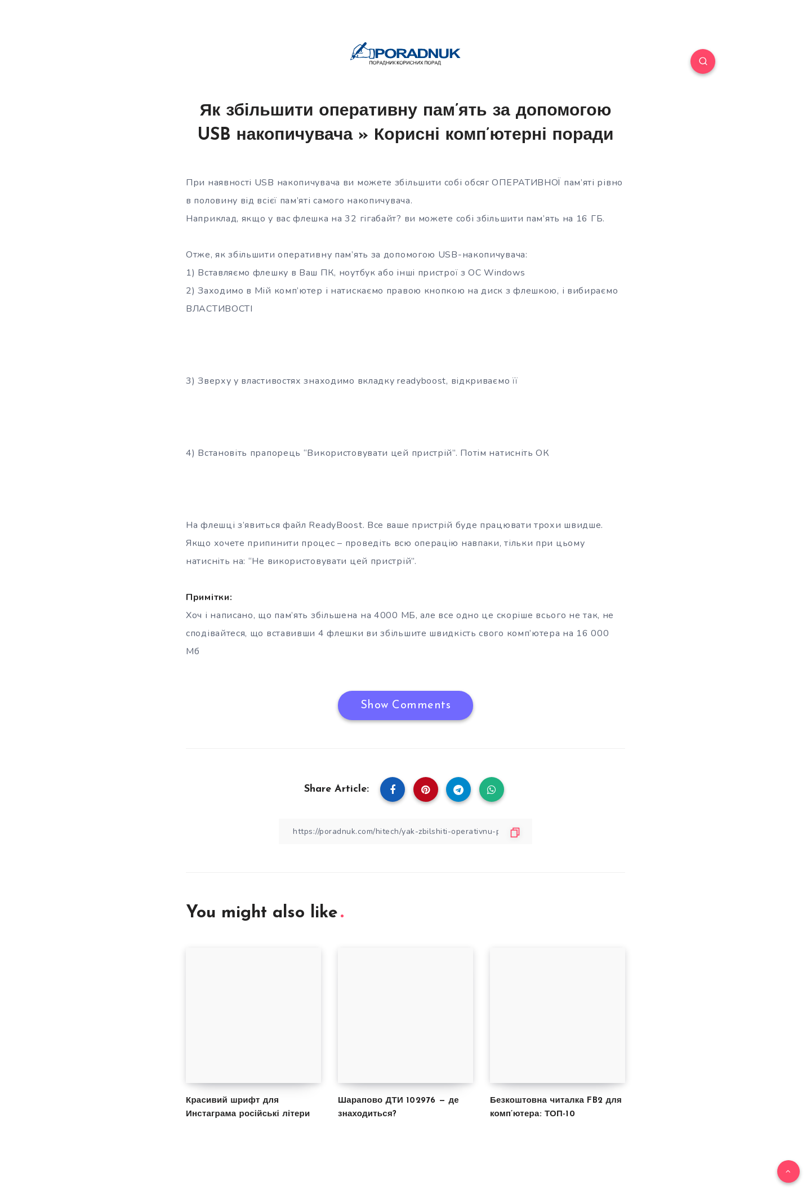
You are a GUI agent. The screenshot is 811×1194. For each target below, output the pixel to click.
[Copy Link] (405, 831)
